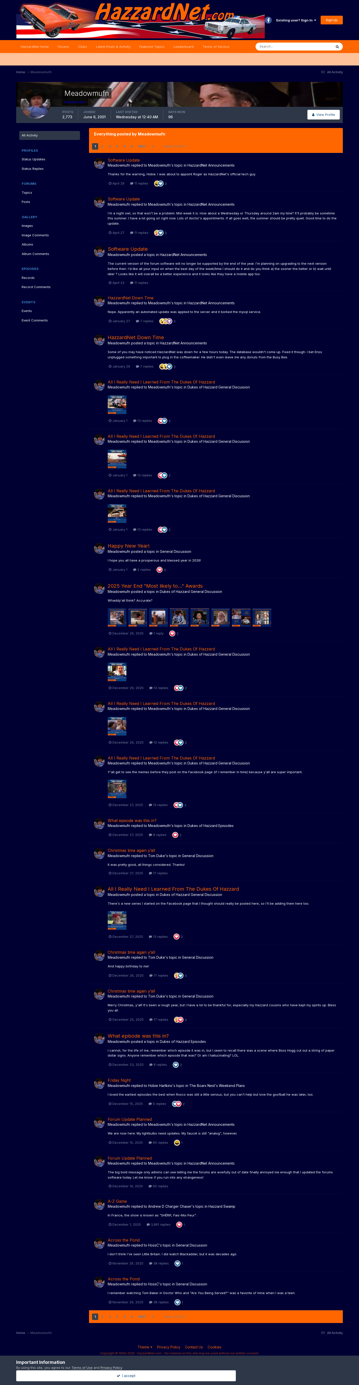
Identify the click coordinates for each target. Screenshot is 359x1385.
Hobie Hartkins (160, 1085)
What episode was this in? (132, 820)
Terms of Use (82, 1368)
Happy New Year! (129, 546)
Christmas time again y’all (131, 850)
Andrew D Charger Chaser (169, 1206)
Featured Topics (152, 47)
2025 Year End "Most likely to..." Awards (155, 586)
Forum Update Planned (130, 1119)
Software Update (124, 160)
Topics (27, 192)
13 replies (142, 421)
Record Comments (36, 287)
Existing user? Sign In (296, 20)
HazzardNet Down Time (131, 297)
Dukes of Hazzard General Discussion (218, 387)
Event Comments (35, 320)
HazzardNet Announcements (211, 165)
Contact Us (194, 1347)
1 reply (156, 633)
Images (27, 226)
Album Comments (35, 254)
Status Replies (33, 169)
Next (142, 146)
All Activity (30, 135)
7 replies (145, 321)
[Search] (277, 47)
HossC (153, 1245)
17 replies (158, 873)
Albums (27, 244)
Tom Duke (156, 856)
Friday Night (119, 1080)
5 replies (157, 1104)
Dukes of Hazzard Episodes (210, 825)
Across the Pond (124, 1240)
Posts (26, 202)
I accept (179, 1376)
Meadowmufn (119, 165)
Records (28, 278)
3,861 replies (159, 1224)
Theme (145, 1347)
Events (27, 311)
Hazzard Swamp (221, 1206)
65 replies (158, 1142)
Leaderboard (184, 47)
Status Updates (33, 159)
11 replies (139, 183)
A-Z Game (117, 1201)
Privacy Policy (168, 1347)
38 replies (159, 1263)
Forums (63, 47)
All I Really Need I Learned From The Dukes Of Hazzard (161, 381)
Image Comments (35, 235)
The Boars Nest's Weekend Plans (217, 1085)
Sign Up (332, 20)
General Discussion (175, 551)
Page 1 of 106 (175, 146)
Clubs (82, 47)
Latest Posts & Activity (113, 47)
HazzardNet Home (35, 47)
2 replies (142, 569)
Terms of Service (216, 47)
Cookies (214, 1347)
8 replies (158, 835)
